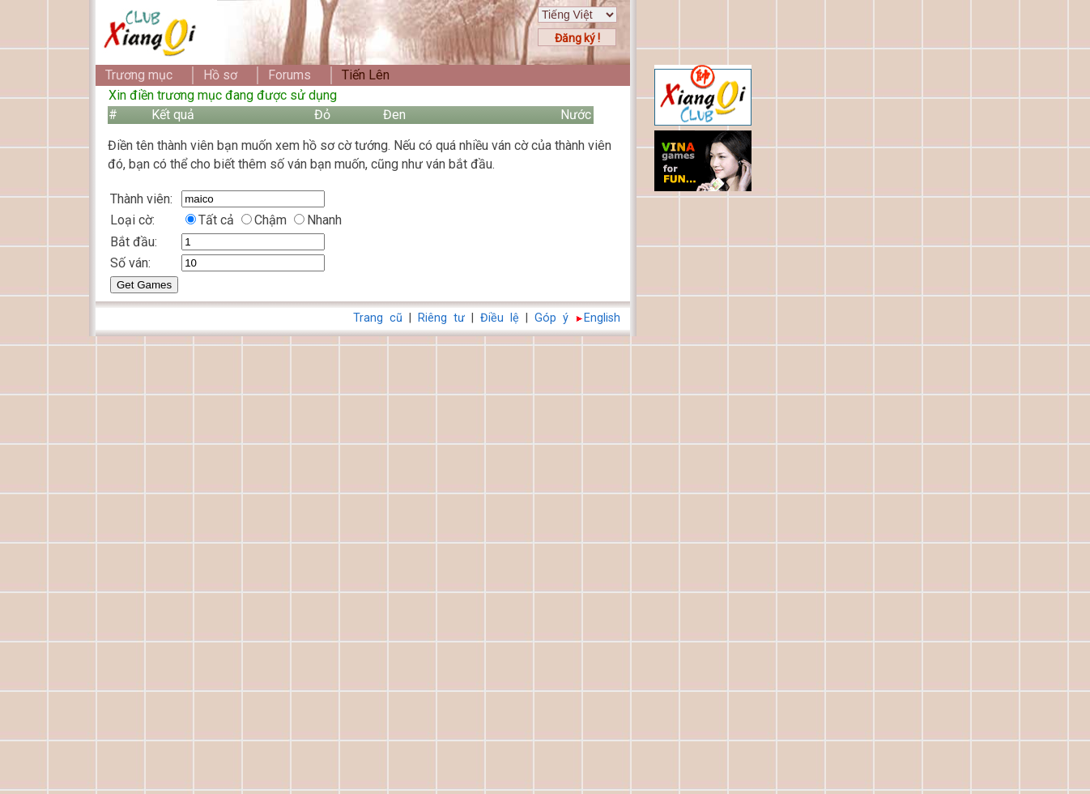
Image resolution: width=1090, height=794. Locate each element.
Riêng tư (441, 318)
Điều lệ (499, 318)
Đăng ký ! (577, 38)
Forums (289, 75)
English (602, 318)
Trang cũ (377, 318)
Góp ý (551, 318)
